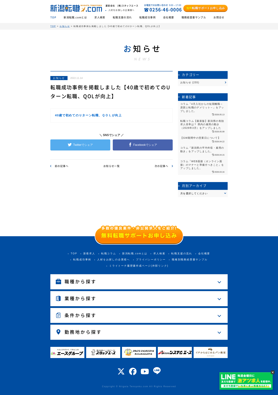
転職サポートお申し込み (205, 8)
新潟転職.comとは (75, 17)
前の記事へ (61, 166)
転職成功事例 (147, 17)
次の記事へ (161, 166)
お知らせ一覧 (111, 166)
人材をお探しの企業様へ (113, 259)
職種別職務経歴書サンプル (190, 259)
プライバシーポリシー (151, 259)
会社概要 (168, 17)
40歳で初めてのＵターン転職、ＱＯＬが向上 (88, 115)
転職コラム (108, 253)
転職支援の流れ (122, 17)
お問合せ (218, 17)
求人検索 (99, 17)
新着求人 (89, 253)
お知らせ (59, 78)
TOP (53, 17)
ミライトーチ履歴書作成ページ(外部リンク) (138, 265)
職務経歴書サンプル (194, 17)
